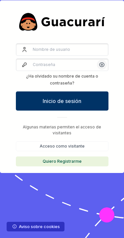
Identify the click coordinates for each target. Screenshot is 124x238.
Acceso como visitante (62, 146)
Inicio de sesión (62, 101)
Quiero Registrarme (62, 161)
